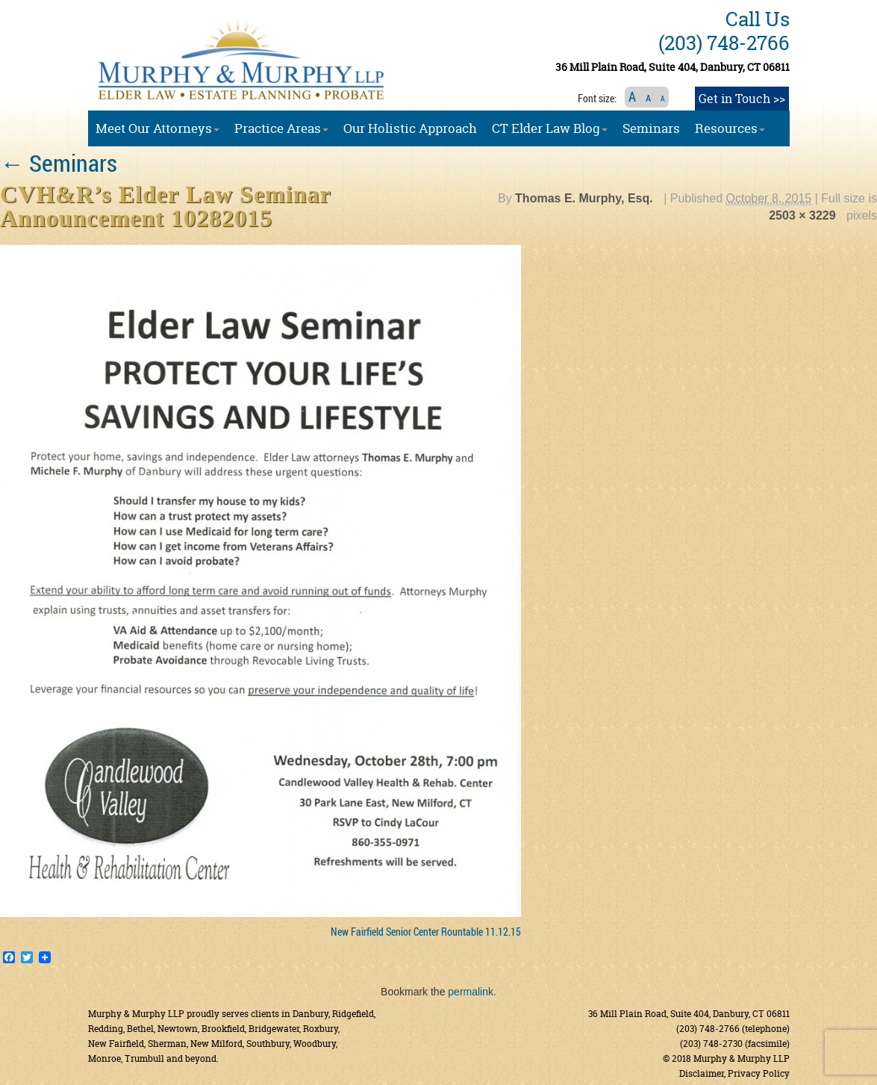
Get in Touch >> (742, 98)
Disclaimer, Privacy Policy (734, 1073)
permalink (470, 992)
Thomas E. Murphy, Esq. (584, 198)
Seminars (58, 162)
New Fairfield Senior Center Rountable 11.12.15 (426, 931)
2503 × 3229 (802, 215)
